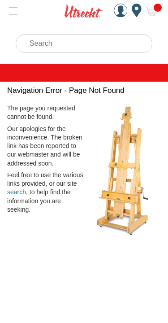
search (16, 192)
